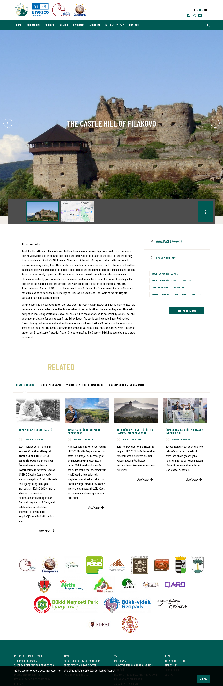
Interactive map (114, 25)
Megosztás (187, 311)
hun (196, 9)
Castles (187, 280)
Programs (78, 25)
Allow (203, 679)
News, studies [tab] (25, 385)
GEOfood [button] (49, 25)
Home (19, 25)
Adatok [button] (64, 25)
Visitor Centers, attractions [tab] (84, 385)
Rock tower (180, 294)
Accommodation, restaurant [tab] (126, 385)
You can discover (159, 287)
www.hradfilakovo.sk (169, 241)
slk (205, 9)
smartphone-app (166, 258)
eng (201, 9)
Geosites (196, 294)
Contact (134, 25)
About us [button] (94, 25)
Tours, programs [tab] (50, 385)
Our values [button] (33, 25)
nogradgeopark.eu (160, 294)
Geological (179, 287)
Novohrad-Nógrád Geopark (164, 273)
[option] (42, 211)
